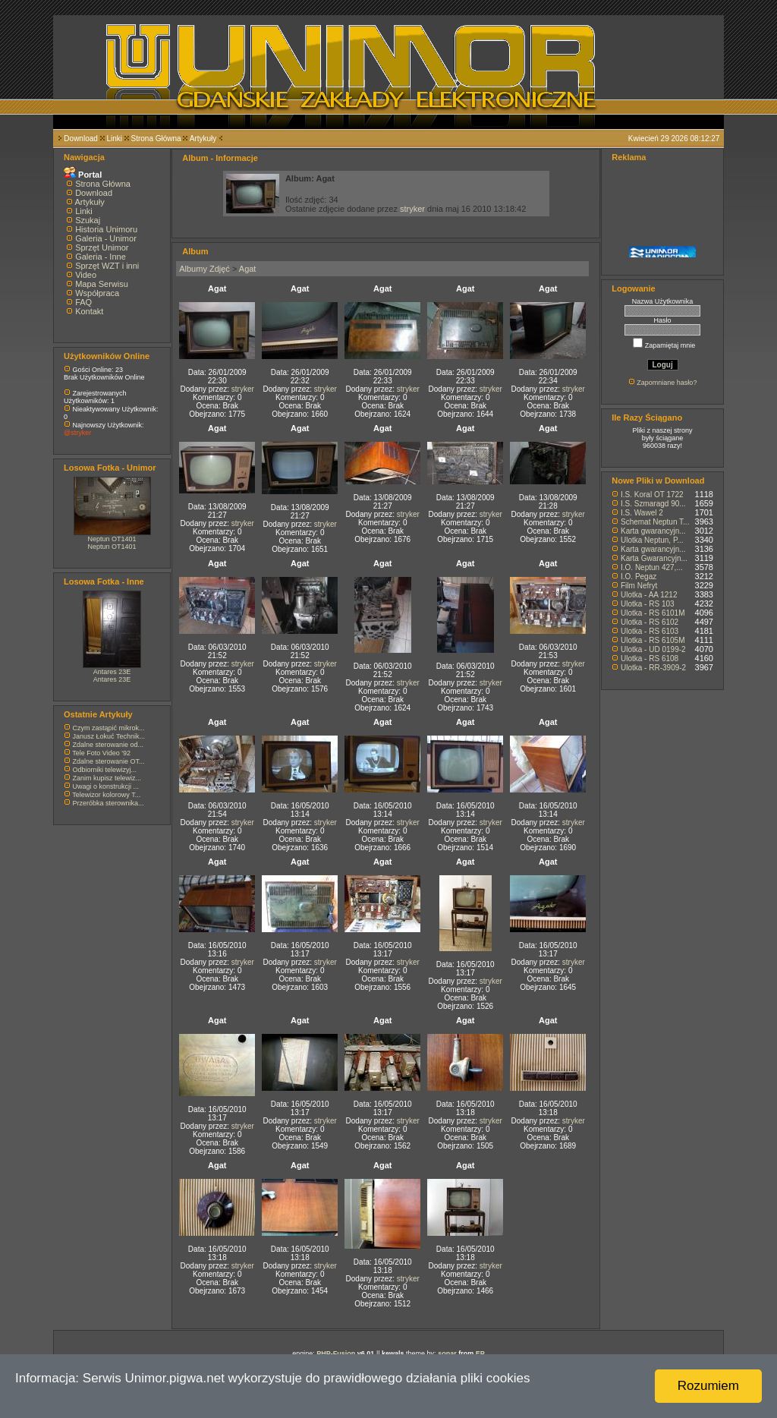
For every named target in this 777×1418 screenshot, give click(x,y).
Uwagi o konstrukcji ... (106, 786)
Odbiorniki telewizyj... (105, 770)
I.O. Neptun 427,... (652, 567)
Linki (114, 138)
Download (80, 138)
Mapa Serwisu (101, 283)
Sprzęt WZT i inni (107, 265)
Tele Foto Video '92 (101, 753)
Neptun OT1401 (112, 539)
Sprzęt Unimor (101, 247)
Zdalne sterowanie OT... (109, 761)
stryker (412, 208)
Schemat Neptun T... (655, 522)
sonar (447, 1353)
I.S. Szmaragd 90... (653, 503)
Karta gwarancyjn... (653, 531)
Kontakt (89, 311)
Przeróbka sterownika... (108, 803)
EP (480, 1353)
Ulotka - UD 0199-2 (653, 649)
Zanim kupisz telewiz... (107, 778)
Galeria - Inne (100, 256)
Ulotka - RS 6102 (649, 622)
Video (85, 274)
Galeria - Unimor (106, 238)
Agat (247, 268)
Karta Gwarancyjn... (654, 558)
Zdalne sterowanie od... (108, 744)
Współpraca (97, 293)
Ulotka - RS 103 (648, 604)
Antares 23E (112, 672)
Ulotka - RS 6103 (649, 631)
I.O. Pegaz (638, 576)
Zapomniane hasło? (667, 382)
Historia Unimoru (106, 229)
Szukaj (87, 220)
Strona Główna (156, 138)
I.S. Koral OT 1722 (652, 494)
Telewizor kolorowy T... (106, 795)
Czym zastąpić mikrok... (109, 728)
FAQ (83, 302)
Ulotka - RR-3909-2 (653, 667)
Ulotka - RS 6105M (652, 640)
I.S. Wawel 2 (642, 513)
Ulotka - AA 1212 (649, 595)
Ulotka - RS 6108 (649, 658)
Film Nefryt (639, 585)
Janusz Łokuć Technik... (109, 736)
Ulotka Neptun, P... (652, 540)
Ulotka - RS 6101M (652, 613)
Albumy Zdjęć (204, 268)
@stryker (77, 432)
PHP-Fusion (335, 1353)
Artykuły (203, 138)
